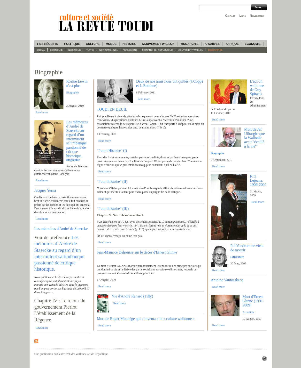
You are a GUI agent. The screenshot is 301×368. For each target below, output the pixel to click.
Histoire (129, 44)
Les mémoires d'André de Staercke (61, 228)
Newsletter (257, 15)
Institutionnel (108, 50)
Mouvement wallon (158, 44)
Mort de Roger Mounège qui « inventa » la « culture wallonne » (146, 319)
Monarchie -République (157, 50)
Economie (253, 44)
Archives (212, 44)
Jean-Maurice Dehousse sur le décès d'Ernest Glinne (137, 252)
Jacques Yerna (45, 190)
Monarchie (190, 44)
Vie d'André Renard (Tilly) (132, 296)
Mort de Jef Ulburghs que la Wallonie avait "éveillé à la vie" (254, 137)
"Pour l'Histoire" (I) (112, 151)
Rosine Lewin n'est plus (76, 83)
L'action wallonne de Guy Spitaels (257, 87)
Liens (242, 15)
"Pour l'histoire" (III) (113, 208)
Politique (72, 44)
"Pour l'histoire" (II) (112, 181)
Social (41, 50)
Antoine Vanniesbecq (227, 280)
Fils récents (47, 44)
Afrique (232, 44)
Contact (230, 15)
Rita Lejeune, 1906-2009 (258, 180)
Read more (42, 112)
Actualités (248, 312)
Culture (93, 44)
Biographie (215, 50)
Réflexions (130, 50)
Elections (74, 50)
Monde (111, 44)
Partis (90, 50)
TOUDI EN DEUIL (112, 109)
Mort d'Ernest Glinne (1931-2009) (253, 301)
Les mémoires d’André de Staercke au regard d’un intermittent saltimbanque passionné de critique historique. (77, 139)
